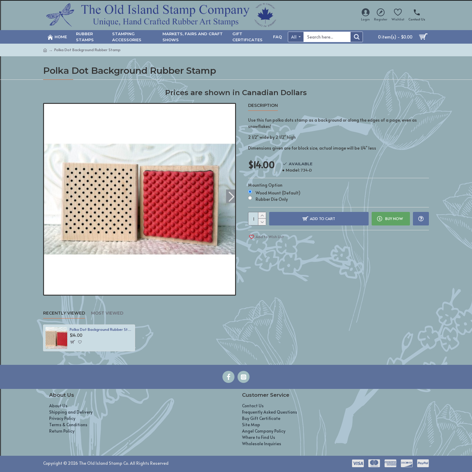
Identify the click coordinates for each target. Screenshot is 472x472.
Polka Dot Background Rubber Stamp (101, 329)
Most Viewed (107, 313)
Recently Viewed (64, 313)
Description (263, 105)
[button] (231, 196)
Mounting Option (265, 185)
